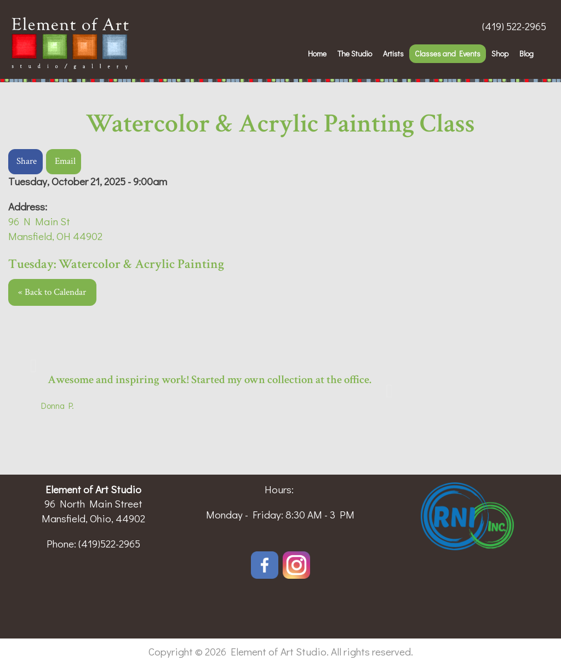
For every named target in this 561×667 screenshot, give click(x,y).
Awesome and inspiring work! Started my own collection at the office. (209, 379)
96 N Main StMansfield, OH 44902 (55, 228)
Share (26, 161)
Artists (393, 53)
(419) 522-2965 (514, 26)
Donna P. (57, 405)
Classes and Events (447, 53)
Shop (499, 53)
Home (317, 53)
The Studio (354, 53)
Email (65, 161)
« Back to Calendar (52, 292)
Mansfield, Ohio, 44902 (93, 518)
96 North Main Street (93, 503)
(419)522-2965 (109, 543)
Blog (526, 53)
